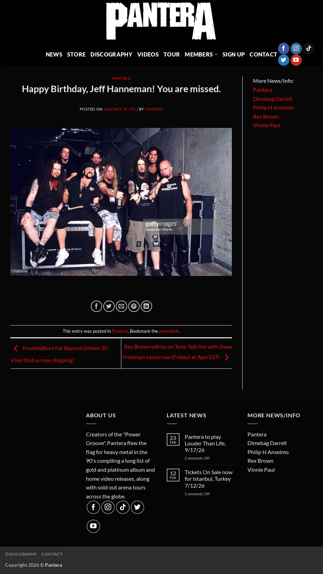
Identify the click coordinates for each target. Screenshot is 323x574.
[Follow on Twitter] (283, 60)
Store (76, 54)
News (54, 54)
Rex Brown (266, 116)
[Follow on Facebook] (283, 48)
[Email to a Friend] (121, 306)
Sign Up (233, 54)
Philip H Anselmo (273, 107)
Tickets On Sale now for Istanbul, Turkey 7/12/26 (209, 478)
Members (201, 54)
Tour (172, 54)
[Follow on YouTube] (296, 60)
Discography (111, 54)
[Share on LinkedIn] (146, 306)
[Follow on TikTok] (308, 48)
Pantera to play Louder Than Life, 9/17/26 (205, 443)
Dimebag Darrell (272, 98)
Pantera (121, 78)
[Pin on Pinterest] (134, 306)
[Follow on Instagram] (296, 48)
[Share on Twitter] (109, 306)
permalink (169, 331)
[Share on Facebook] (96, 306)
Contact (263, 54)
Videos (148, 54)
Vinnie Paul (266, 125)
